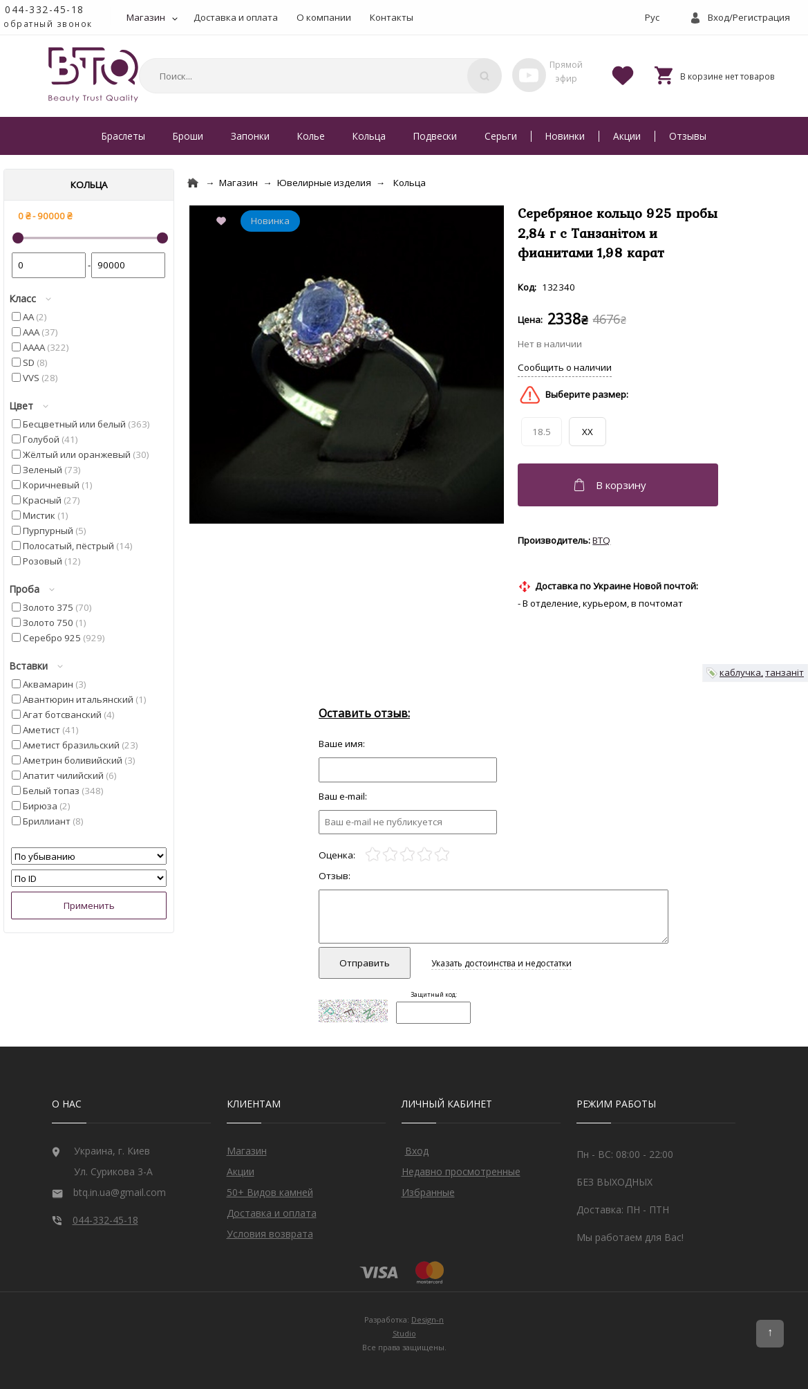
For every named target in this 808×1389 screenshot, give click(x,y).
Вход (417, 1150)
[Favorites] (622, 74)
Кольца (369, 135)
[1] (373, 854)
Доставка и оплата (236, 17)
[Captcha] (433, 1013)
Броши (188, 135)
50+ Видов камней (270, 1192)
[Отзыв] (408, 769)
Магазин (145, 17)
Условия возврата (270, 1233)
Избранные (428, 1192)
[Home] (193, 183)
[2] (390, 854)
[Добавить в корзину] (620, 485)
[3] (407, 854)
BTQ (601, 540)
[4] (424, 854)
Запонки (250, 135)
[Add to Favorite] (224, 222)
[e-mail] (408, 822)
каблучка (740, 672)
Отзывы (687, 135)
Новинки (565, 135)
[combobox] (318, 75)
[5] (442, 854)
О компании (324, 17)
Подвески (435, 135)
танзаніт (784, 672)
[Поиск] (484, 75)
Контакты (391, 17)
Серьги (501, 135)
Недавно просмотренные (461, 1171)
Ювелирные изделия (324, 182)
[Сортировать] (89, 856)
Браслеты (123, 135)
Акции (627, 135)
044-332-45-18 (44, 9)
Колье (311, 135)
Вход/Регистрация (749, 17)
